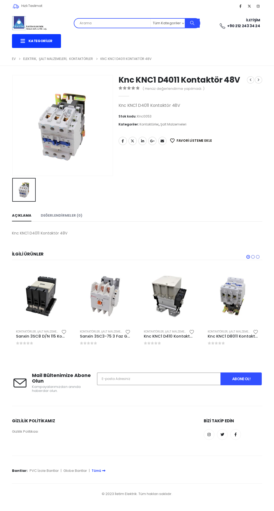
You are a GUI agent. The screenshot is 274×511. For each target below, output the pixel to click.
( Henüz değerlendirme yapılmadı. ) (173, 88)
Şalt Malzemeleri (173, 124)
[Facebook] (240, 6)
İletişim (253, 20)
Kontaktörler (149, 124)
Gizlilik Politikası (25, 431)
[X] (249, 6)
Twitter (132, 141)
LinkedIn (142, 141)
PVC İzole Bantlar (44, 470)
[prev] (250, 80)
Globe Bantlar (75, 470)
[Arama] (192, 23)
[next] (258, 80)
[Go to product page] (41, 296)
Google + (152, 141)
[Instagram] (258, 6)
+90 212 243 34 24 (239, 26)
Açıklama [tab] (21, 215)
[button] (248, 257)
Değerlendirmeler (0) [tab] (61, 215)
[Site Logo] (29, 23)
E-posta (162, 141)
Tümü (98, 470)
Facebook (122, 141)
